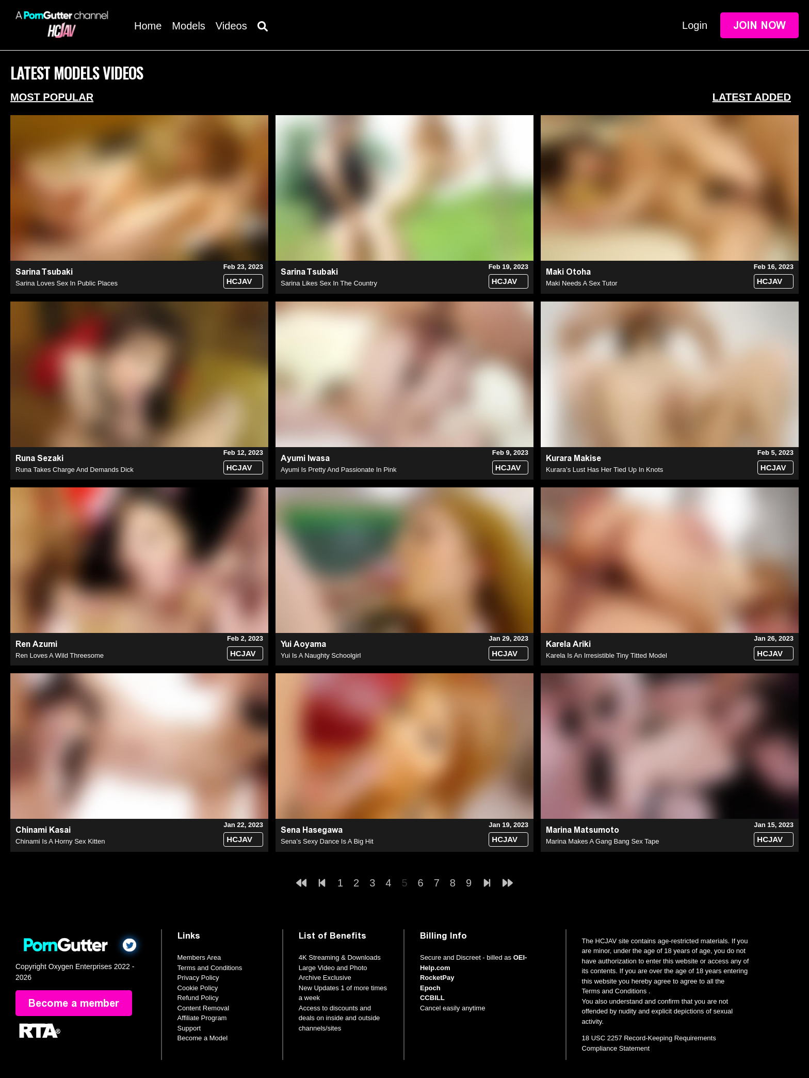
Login (694, 25)
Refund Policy (198, 998)
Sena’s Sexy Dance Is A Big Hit (327, 841)
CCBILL (432, 998)
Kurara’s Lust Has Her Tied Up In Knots (604, 469)
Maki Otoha (568, 272)
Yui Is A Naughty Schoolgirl (321, 655)
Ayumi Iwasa (305, 458)
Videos (231, 25)
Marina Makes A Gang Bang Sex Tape (602, 841)
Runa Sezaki (39, 458)
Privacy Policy (198, 977)
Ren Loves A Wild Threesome (59, 655)
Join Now (759, 25)
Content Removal (203, 1008)
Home (147, 25)
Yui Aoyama (303, 644)
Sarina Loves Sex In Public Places (66, 283)
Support (189, 1028)
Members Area (199, 957)
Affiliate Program (202, 1018)
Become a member (73, 1003)
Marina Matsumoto (582, 830)
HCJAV (239, 281)
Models (188, 25)
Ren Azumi (36, 644)
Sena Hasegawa (312, 830)
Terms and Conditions (209, 968)
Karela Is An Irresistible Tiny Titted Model (606, 655)
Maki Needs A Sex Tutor (582, 283)
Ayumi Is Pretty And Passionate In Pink (339, 469)
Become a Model (202, 1038)
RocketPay (437, 977)
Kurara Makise (573, 458)
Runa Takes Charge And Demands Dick (74, 469)
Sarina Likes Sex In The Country (329, 283)
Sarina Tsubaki (44, 272)
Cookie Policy (197, 988)
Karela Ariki (568, 644)
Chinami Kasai (43, 830)
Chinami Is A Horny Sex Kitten (60, 841)
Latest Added (752, 97)
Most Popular (51, 97)
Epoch (430, 988)
